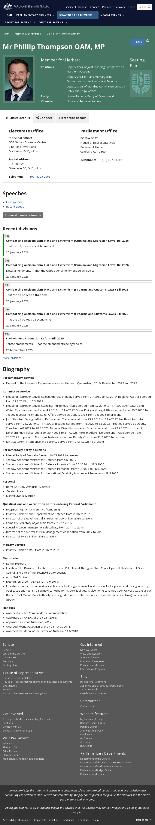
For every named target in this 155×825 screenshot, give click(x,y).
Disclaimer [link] (68, 820)
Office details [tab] (18, 118)
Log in (132, 7)
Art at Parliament (12, 751)
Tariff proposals (89, 689)
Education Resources (92, 661)
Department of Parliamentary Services (101, 766)
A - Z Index (86, 738)
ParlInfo (106, 7)
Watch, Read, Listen (91, 653)
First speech (14, 202)
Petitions (8, 723)
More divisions (12, 358)
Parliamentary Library (92, 665)
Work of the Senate (14, 653)
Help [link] (96, 820)
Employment (87, 734)
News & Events (110, 15)
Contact (94, 7)
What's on (8, 743)
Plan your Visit (11, 755)
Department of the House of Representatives (105, 762)
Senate (7, 650)
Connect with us (12, 726)
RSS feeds (86, 745)
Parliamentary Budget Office (96, 770)
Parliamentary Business (33, 15)
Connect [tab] (44, 118)
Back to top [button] (144, 819)
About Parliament (18, 22)
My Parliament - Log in (92, 719)
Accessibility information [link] (16, 820)
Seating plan (10, 665)
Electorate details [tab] (72, 118)
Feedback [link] (83, 820)
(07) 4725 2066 (40, 176)
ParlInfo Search (89, 726)
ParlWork (120, 7)
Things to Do (10, 747)
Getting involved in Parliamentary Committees (28, 719)
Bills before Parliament (93, 681)
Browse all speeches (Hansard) (23, 215)
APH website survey (91, 730)
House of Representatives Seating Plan (25, 693)
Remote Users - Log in (92, 723)
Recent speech (15, 206)
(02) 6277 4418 (112, 160)
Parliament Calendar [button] (75, 7)
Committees (87, 706)
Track (138, 42)
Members (8, 689)
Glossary (85, 742)
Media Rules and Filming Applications (23, 758)
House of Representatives (17, 678)
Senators (8, 661)
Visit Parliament (51, 22)
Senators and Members (75, 15)
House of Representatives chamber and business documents (37, 681)
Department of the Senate (95, 758)
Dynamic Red (10, 657)
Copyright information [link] (46, 820)
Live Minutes (10, 685)
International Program (92, 669)
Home (9, 15)
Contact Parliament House (17, 730)
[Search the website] (144, 7)
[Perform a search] (149, 7)
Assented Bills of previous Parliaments (102, 685)
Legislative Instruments (93, 693)
